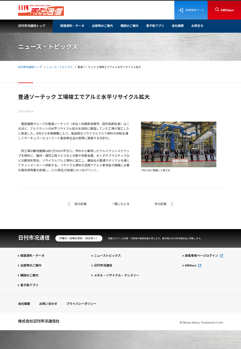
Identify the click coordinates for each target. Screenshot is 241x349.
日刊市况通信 (34, 237)
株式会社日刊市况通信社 (38, 321)
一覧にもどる (120, 204)
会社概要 (178, 26)
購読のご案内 (129, 26)
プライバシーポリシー (81, 304)
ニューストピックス (107, 255)
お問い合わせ (48, 304)
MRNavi (190, 265)
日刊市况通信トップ (31, 26)
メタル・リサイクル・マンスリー (116, 275)
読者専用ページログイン (201, 255)
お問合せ (197, 26)
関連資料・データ (72, 26)
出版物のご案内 (102, 26)
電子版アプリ (155, 26)
